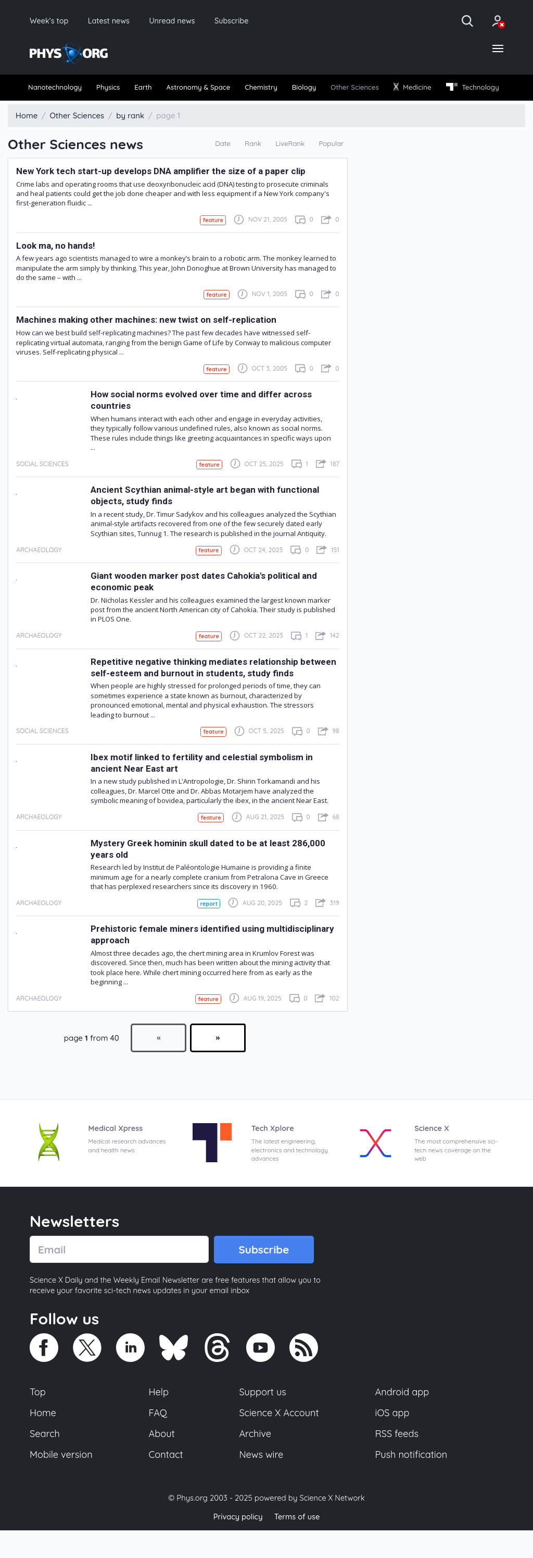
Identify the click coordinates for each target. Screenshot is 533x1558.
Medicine (477, 89)
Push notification (412, 1482)
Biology (351, 89)
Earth (163, 89)
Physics (121, 89)
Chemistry (300, 89)
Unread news (183, 21)
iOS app (392, 1439)
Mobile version (62, 1482)
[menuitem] (59, 89)
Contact (166, 1482)
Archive (255, 1461)
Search (45, 1461)
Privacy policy (236, 1545)
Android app (402, 1417)
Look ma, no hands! (56, 267)
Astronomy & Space (227, 89)
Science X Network (331, 1526)
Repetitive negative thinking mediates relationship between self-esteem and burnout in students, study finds (212, 690)
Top (38, 1417)
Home (43, 1439)
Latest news (115, 21)
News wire (261, 1482)
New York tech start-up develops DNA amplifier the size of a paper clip (164, 192)
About (162, 1461)
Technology (58, 108)
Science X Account (279, 1439)
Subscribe (247, 21)
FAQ (158, 1439)
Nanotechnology (59, 89)
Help (159, 1417)
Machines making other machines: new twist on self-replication (150, 341)
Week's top (51, 21)
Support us (262, 1417)
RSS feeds (397, 1461)
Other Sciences (411, 89)
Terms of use (297, 1545)
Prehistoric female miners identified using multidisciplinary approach (180, 958)
